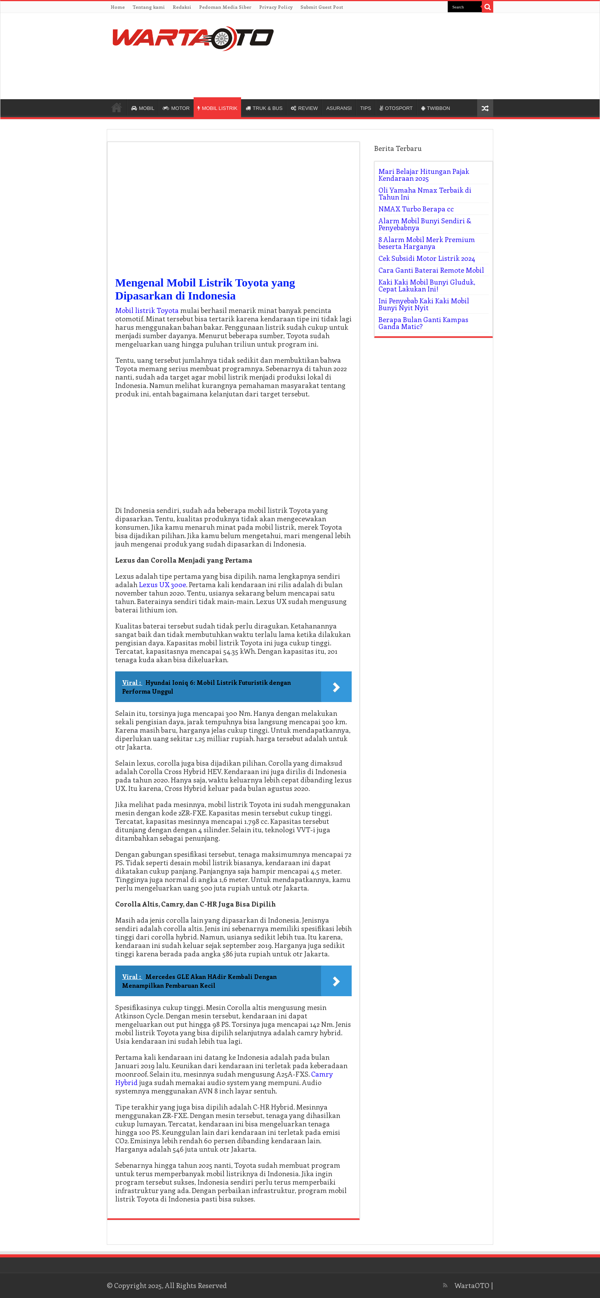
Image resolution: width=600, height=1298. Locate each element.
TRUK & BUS (264, 108)
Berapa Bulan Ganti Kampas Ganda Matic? (423, 323)
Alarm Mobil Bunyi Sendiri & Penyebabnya (424, 224)
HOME (117, 107)
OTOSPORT (396, 108)
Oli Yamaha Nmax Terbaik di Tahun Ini (424, 193)
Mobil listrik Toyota (147, 310)
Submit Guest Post (321, 7)
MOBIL (142, 108)
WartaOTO (472, 1285)
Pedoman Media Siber (225, 7)
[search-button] (487, 7)
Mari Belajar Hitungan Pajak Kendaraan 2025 (423, 175)
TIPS (365, 108)
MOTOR (176, 108)
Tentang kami (148, 7)
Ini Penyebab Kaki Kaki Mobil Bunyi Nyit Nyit (423, 304)
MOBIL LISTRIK (217, 108)
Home (118, 7)
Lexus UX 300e (162, 584)
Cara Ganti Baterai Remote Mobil (431, 270)
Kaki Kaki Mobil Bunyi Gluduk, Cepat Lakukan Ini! (426, 285)
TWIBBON (435, 108)
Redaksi (182, 7)
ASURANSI (339, 108)
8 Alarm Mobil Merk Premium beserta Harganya (426, 243)
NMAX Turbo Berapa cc (416, 208)
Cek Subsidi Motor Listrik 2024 (426, 258)
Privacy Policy (276, 7)
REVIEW (304, 108)
